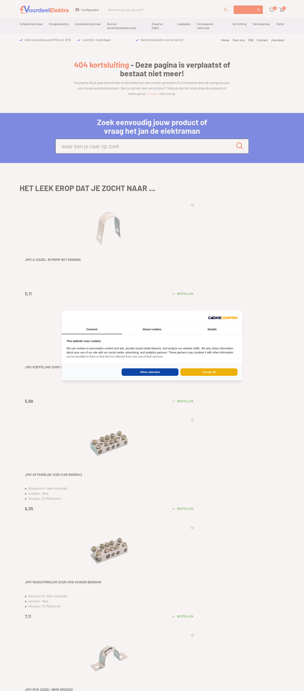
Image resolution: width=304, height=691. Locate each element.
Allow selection (150, 372)
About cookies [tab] (152, 329)
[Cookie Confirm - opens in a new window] (223, 317)
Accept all (209, 372)
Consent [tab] (91, 329)
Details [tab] (212, 329)
